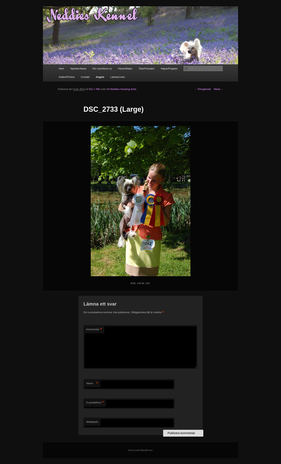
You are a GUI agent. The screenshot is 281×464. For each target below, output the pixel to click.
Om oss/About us (102, 68)
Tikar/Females (147, 68)
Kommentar (94, 329)
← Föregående (203, 89)
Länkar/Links (117, 77)
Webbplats (92, 421)
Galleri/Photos (67, 77)
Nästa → (218, 89)
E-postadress (95, 403)
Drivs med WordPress (140, 450)
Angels (100, 77)
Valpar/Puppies (169, 68)
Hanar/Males (125, 68)
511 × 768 (94, 89)
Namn (92, 383)
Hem (61, 68)
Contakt (85, 77)
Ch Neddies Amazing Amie (121, 89)
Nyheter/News (78, 68)
